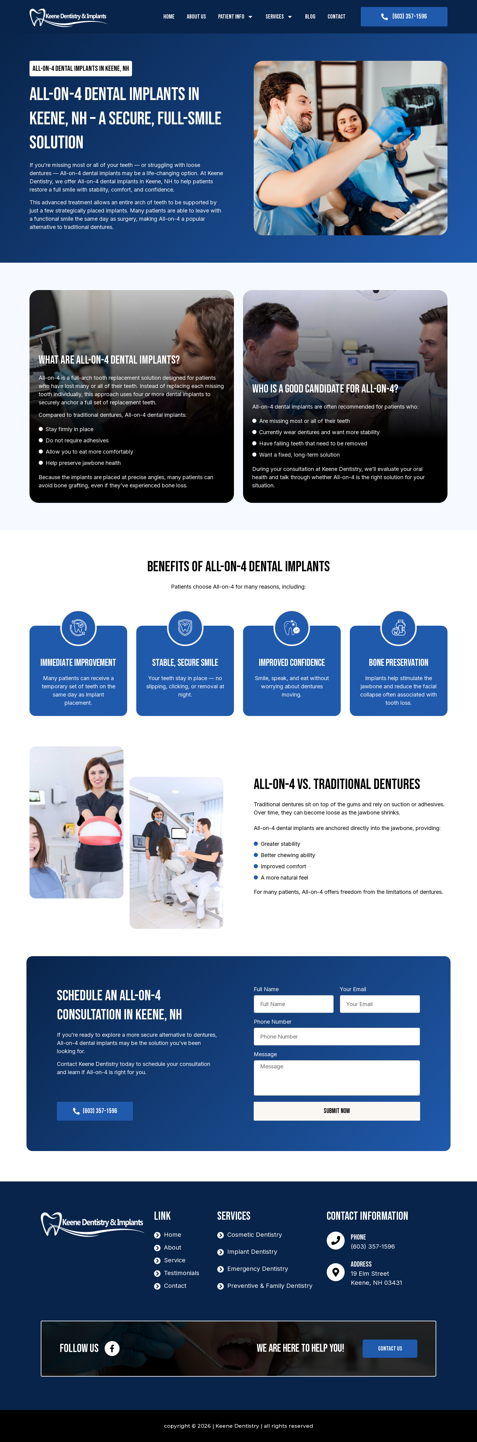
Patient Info (235, 17)
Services (279, 17)
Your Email (353, 989)
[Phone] (336, 1240)
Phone (358, 1237)
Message (265, 1054)
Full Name (266, 989)
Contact (337, 16)
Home (169, 16)
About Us (196, 16)
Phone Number (272, 1022)
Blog (310, 16)
